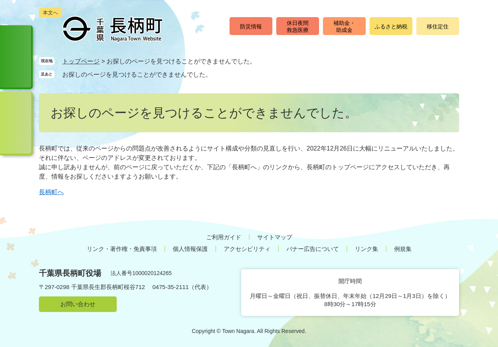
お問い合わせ (77, 304)
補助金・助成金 (344, 26)
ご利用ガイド (223, 237)
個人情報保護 (190, 248)
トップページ (81, 61)
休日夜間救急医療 (298, 26)
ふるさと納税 (391, 26)
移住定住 (438, 26)
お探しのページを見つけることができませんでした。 (137, 74)
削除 (219, 74)
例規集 (403, 248)
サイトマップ (274, 237)
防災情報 (251, 26)
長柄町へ (51, 192)
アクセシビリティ (247, 248)
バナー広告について (312, 248)
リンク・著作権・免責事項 (122, 248)
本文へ (50, 13)
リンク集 (366, 248)
